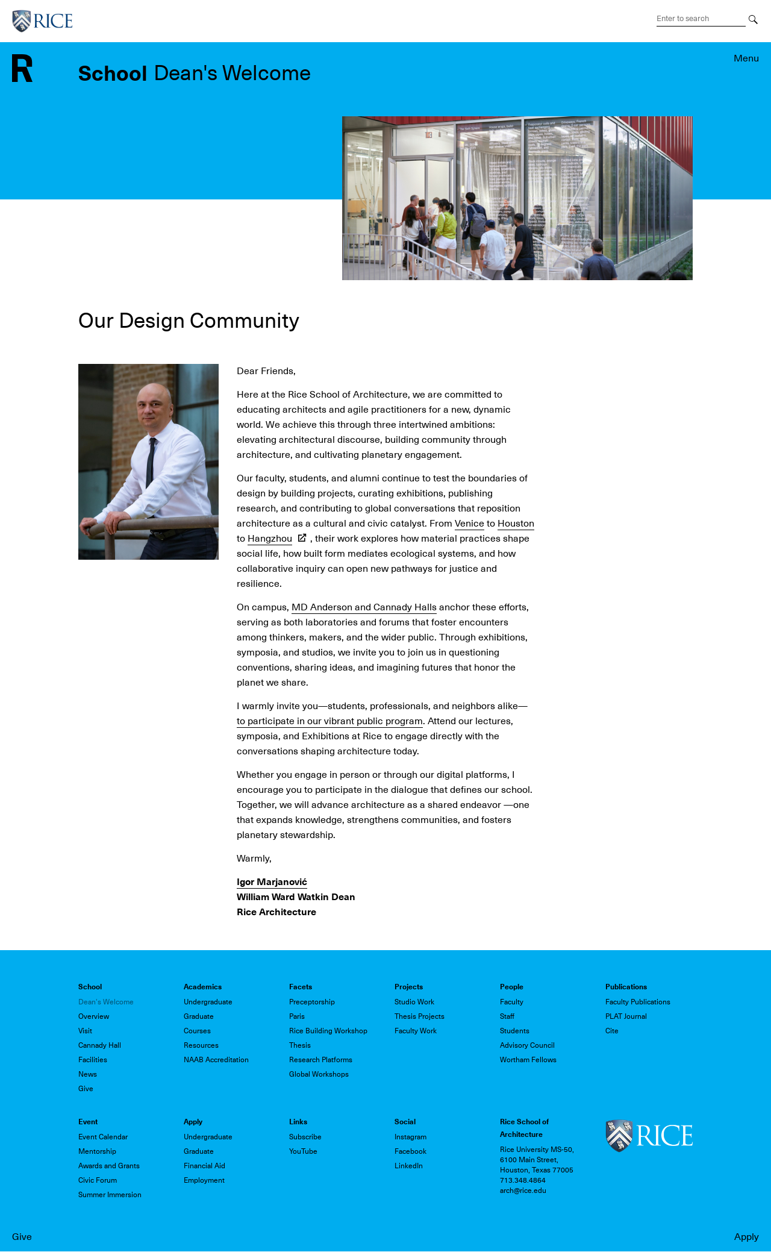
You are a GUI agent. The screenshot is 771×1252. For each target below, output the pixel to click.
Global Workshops (319, 1074)
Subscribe (305, 1137)
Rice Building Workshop (328, 1031)
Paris (297, 1016)
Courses (197, 1031)
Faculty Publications (637, 1002)
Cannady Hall (99, 1045)
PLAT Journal (626, 1016)
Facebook (410, 1151)
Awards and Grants (109, 1166)
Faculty (511, 1002)
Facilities (92, 1060)
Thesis (300, 1045)
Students (514, 1031)
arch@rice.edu (523, 1190)
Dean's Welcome (106, 1002)
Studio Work (414, 1002)
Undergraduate (208, 1002)
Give (22, 1237)
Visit (85, 1031)
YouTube (303, 1151)
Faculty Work (416, 1031)
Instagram (410, 1137)
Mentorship (97, 1151)
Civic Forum (97, 1180)
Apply (746, 1237)
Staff (507, 1016)
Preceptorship (312, 1002)
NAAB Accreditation (216, 1060)
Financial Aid (204, 1166)
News (87, 1074)
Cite (612, 1031)
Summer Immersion (110, 1195)
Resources (201, 1045)
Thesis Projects (420, 1016)
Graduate (199, 1016)
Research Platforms (320, 1060)
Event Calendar (103, 1137)
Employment (204, 1180)
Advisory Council (527, 1045)
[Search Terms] (701, 19)
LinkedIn (409, 1166)
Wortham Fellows (528, 1060)
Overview (93, 1016)
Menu (746, 58)
